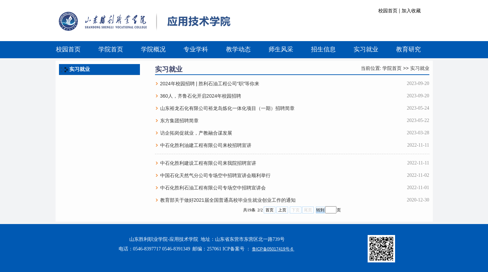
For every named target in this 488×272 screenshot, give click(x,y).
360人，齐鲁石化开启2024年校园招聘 (200, 96)
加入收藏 (411, 10)
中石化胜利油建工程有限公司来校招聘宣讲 (205, 145)
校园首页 (387, 10)
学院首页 (392, 68)
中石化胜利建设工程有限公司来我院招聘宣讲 (208, 163)
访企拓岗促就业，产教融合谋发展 (196, 133)
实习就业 (419, 68)
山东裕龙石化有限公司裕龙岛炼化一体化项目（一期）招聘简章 (227, 108)
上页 (282, 210)
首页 (269, 210)
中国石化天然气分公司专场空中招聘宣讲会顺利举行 (215, 175)
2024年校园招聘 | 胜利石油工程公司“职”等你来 (210, 83)
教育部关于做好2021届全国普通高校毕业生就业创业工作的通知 (228, 200)
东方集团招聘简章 (179, 120)
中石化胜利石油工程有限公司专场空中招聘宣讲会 (213, 187)
